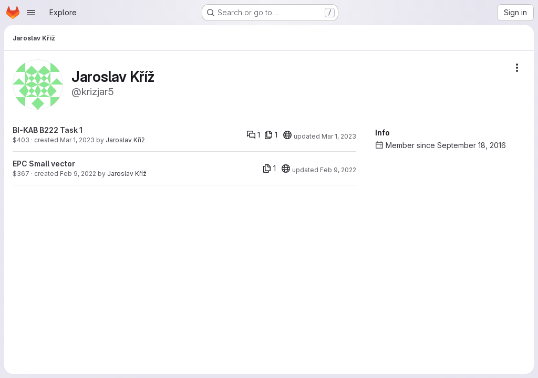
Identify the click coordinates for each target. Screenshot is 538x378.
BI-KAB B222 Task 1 (47, 129)
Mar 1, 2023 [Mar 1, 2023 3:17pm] (77, 140)
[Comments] (253, 135)
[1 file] (271, 135)
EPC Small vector (44, 163)
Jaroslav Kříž (125, 140)
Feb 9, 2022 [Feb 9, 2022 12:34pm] (78, 173)
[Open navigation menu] (31, 12)
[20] (287, 135)
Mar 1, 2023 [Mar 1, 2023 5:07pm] (339, 136)
